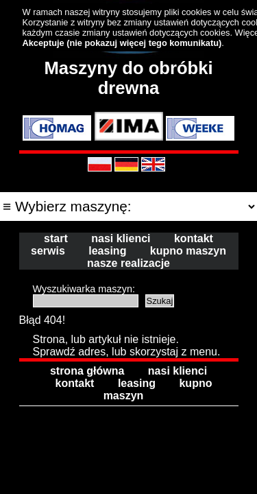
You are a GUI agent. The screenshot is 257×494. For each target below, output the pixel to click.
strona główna (87, 371)
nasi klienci (120, 238)
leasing (107, 251)
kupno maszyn (188, 251)
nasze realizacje (128, 263)
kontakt (193, 238)
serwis (48, 251)
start (56, 238)
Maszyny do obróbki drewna (128, 77)
